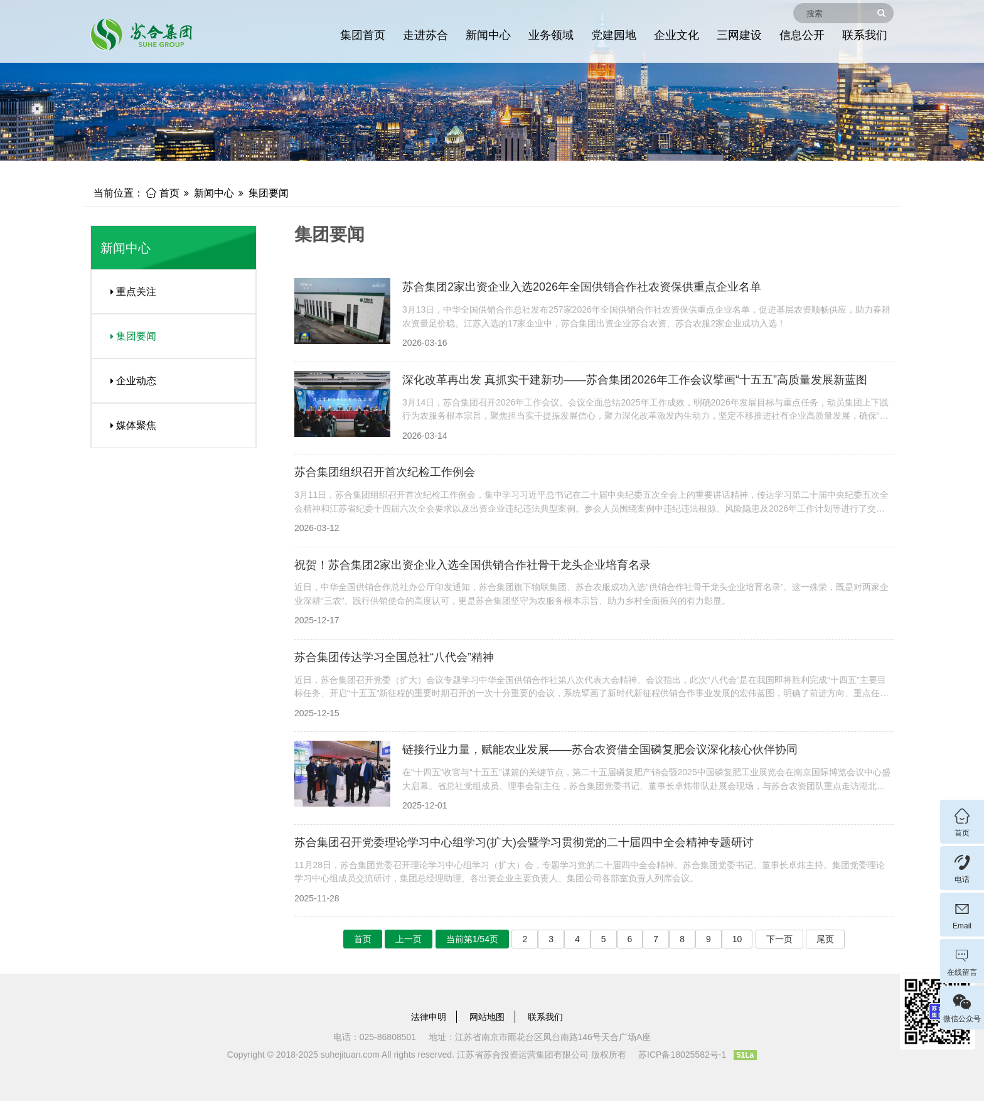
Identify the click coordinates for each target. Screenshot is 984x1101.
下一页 (779, 939)
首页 (162, 193)
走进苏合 (425, 35)
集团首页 (362, 35)
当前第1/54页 (472, 939)
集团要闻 (269, 193)
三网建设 (739, 35)
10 (737, 939)
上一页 (408, 939)
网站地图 (487, 1017)
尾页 (825, 939)
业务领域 (551, 35)
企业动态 (128, 380)
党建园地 (613, 35)
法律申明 (428, 1017)
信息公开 (802, 35)
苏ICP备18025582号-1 (682, 1055)
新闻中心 (488, 35)
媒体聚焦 (128, 425)
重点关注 (128, 291)
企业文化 (676, 35)
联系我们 (864, 35)
